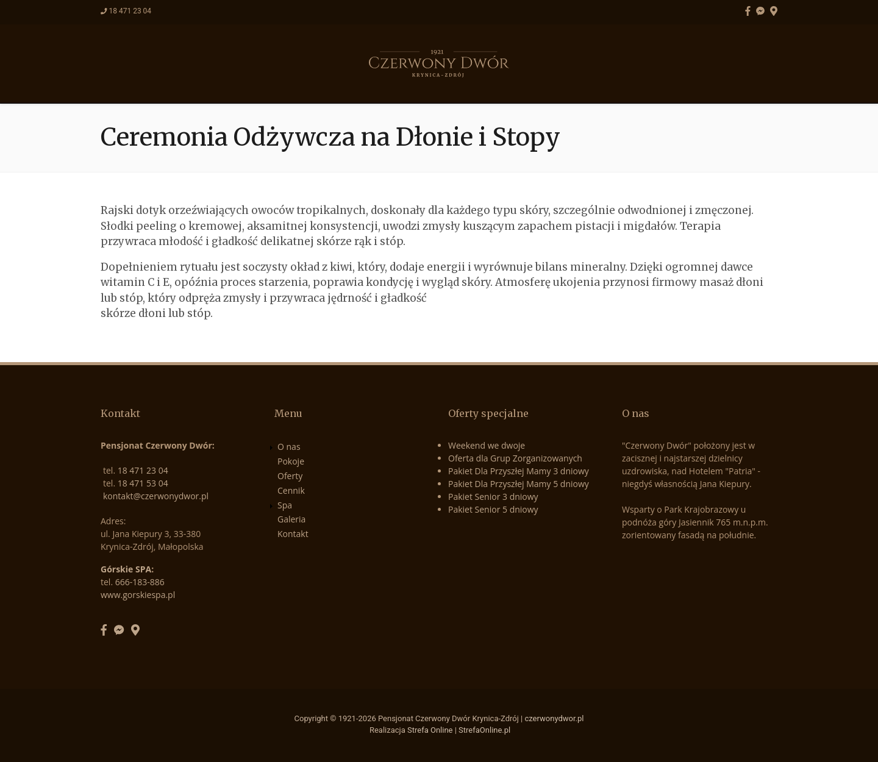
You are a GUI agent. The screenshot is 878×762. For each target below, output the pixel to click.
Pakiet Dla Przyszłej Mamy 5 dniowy (518, 484)
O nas (262, 82)
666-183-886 (140, 582)
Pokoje (318, 82)
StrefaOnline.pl (484, 730)
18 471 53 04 (143, 483)
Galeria (540, 82)
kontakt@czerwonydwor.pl (156, 496)
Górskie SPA (126, 569)
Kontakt (607, 82)
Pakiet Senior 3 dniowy (493, 496)
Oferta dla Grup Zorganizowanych (515, 458)
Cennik (437, 82)
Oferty (377, 82)
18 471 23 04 (130, 11)
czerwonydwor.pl (554, 718)
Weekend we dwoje (486, 445)
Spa (487, 82)
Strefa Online (429, 730)
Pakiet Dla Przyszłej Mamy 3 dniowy (518, 471)
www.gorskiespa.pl (138, 594)
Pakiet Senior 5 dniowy (493, 509)
